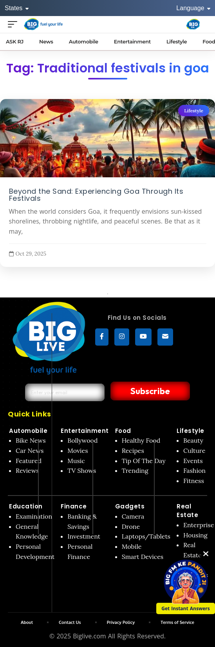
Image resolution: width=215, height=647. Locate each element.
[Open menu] (14, 24)
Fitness (193, 481)
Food (123, 431)
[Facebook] (101, 337)
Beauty (193, 440)
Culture (194, 450)
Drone (131, 526)
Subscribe (150, 391)
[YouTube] (143, 337)
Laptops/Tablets (146, 536)
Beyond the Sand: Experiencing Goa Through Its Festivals (96, 194)
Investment (83, 536)
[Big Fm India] (193, 24)
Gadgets (130, 506)
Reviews (27, 470)
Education (26, 506)
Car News (29, 450)
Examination (34, 516)
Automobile (28, 431)
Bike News (31, 440)
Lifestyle (193, 111)
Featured (29, 461)
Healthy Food (141, 440)
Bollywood (82, 440)
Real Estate (187, 510)
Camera (133, 516)
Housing (195, 535)
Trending (135, 470)
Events (193, 461)
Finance (74, 506)
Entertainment (85, 431)
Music (76, 461)
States (17, 8)
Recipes (133, 450)
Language (193, 8)
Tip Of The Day (144, 461)
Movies (77, 450)
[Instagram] (121, 337)
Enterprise (198, 525)
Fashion (194, 470)
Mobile (132, 546)
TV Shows (81, 470)
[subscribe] (165, 337)
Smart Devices (143, 556)
